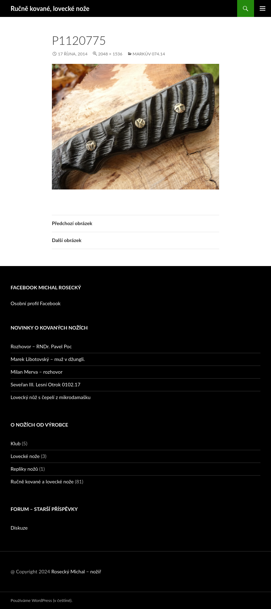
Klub (15, 443)
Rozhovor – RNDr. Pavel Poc (41, 346)
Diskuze (19, 528)
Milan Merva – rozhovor (36, 372)
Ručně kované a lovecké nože (42, 481)
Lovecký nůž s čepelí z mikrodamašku (51, 397)
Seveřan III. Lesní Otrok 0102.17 (45, 384)
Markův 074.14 (149, 53)
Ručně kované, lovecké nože (50, 8)
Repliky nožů (24, 469)
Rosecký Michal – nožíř (76, 571)
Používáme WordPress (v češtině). (41, 600)
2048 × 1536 (110, 53)
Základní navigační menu (262, 8)
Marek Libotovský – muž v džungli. (48, 359)
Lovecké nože (25, 456)
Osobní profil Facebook (36, 303)
